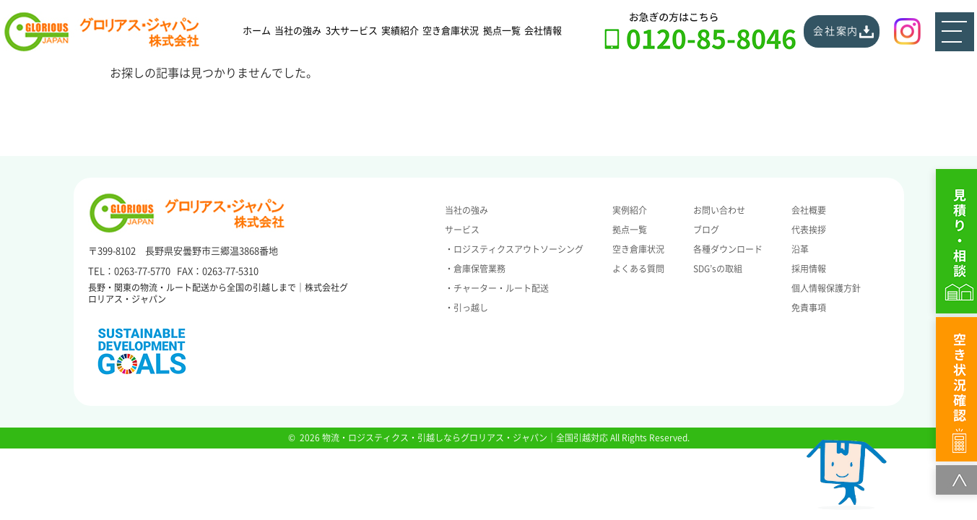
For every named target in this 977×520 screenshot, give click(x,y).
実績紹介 (400, 30)
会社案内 (836, 31)
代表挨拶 (808, 229)
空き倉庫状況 (450, 30)
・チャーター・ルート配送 (497, 288)
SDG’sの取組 (717, 268)
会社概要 (808, 210)
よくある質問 (638, 268)
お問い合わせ (719, 210)
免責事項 (808, 307)
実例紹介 (629, 210)
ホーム (257, 30)
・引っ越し (466, 307)
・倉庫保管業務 (475, 268)
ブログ (706, 229)
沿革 (800, 249)
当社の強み (297, 30)
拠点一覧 (502, 30)
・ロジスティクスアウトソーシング (514, 249)
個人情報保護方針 (826, 288)
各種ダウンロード (728, 249)
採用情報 (808, 268)
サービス (462, 229)
